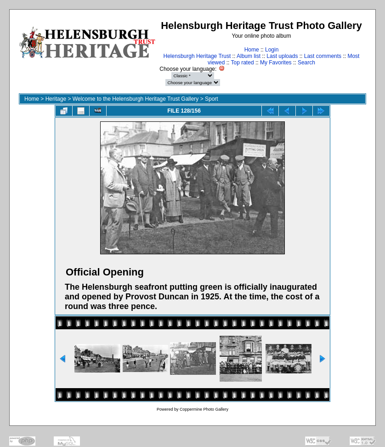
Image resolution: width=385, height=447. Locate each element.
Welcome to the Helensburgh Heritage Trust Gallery (136, 99)
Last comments (322, 56)
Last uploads (282, 56)
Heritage (55, 99)
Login (271, 49)
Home (251, 49)
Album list (248, 56)
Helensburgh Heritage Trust (197, 56)
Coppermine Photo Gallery (204, 409)
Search (306, 62)
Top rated (242, 62)
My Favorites (276, 62)
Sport (211, 99)
